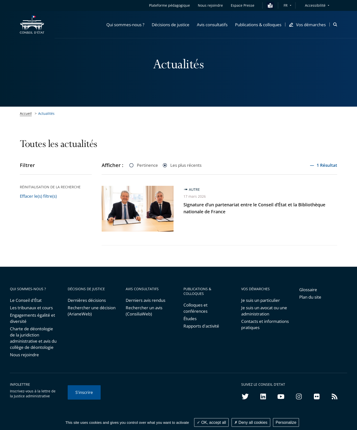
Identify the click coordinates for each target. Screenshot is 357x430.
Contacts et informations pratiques (265, 324)
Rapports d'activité (201, 326)
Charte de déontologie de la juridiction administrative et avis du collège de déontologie (33, 338)
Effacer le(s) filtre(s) (38, 196)
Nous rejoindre (24, 355)
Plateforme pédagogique (169, 5)
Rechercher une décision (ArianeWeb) (92, 311)
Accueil (26, 113)
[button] (125, 24)
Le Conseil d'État (26, 300)
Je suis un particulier (260, 300)
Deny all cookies (251, 422)
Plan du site (310, 297)
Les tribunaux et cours (31, 308)
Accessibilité (315, 5)
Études (190, 318)
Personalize (286, 422)
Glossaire (308, 289)
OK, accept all (211, 422)
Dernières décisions (87, 300)
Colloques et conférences (195, 308)
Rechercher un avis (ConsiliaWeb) (144, 311)
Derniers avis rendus (145, 300)
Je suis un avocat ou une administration (264, 311)
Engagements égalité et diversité (32, 318)
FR (286, 5)
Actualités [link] (46, 113)
